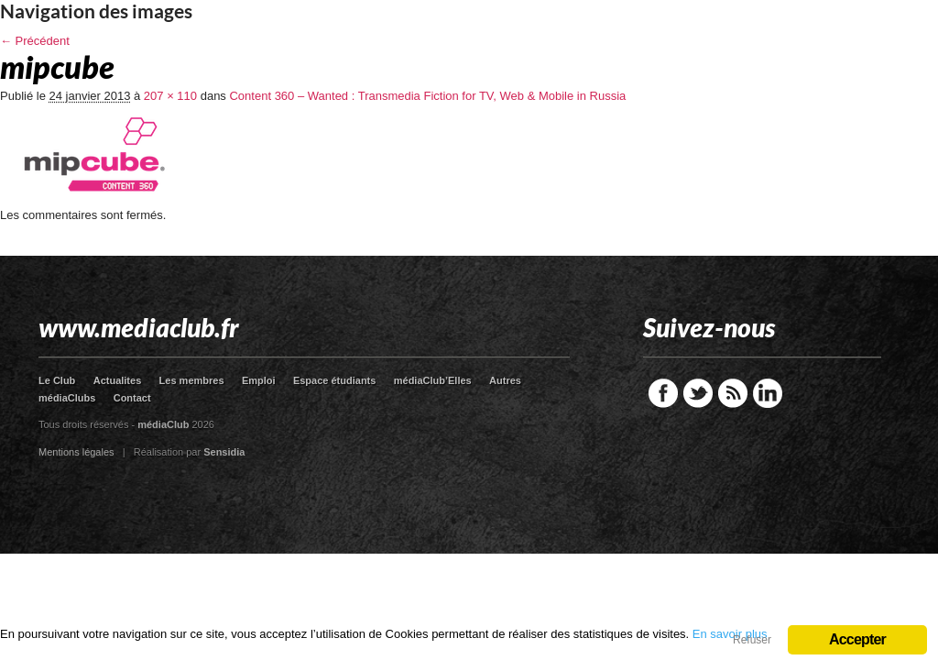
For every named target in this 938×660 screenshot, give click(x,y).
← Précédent (35, 41)
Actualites (117, 380)
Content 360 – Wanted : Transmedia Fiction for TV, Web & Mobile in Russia (427, 96)
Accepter (857, 639)
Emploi (259, 380)
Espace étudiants (334, 380)
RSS (732, 393)
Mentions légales (76, 451)
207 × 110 (170, 96)
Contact (132, 397)
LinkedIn (767, 393)
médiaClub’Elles (433, 380)
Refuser (752, 639)
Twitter (698, 393)
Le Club (56, 380)
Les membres (191, 380)
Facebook (663, 393)
